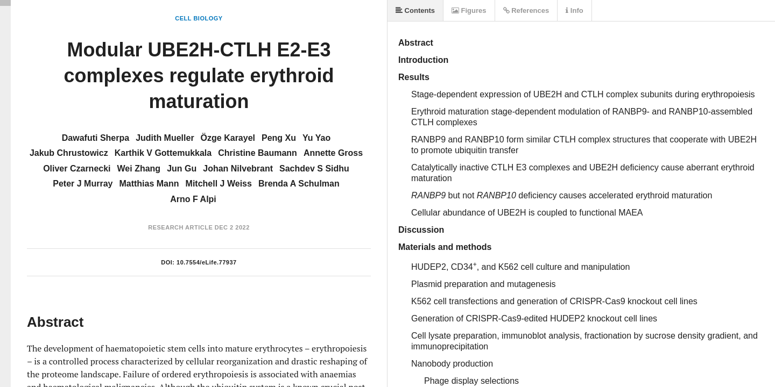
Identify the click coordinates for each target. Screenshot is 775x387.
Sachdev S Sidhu (314, 168)
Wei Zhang (139, 168)
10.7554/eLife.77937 (207, 262)
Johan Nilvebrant (238, 168)
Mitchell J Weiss (219, 183)
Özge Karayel (228, 137)
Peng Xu (279, 137)
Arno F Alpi (193, 199)
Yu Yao (316, 137)
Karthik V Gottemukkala (163, 152)
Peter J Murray (82, 183)
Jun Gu (181, 168)
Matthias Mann (149, 183)
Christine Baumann (257, 152)
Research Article (180, 227)
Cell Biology (198, 18)
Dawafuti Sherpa (95, 137)
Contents (415, 10)
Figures (469, 10)
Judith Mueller (165, 137)
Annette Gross (333, 152)
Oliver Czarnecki (76, 168)
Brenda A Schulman (299, 183)
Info (574, 10)
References (526, 10)
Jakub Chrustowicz (69, 152)
